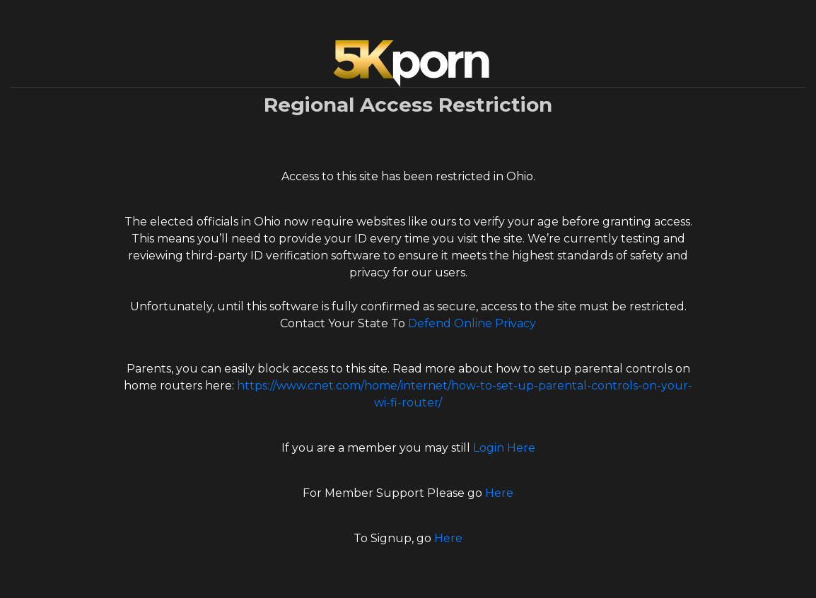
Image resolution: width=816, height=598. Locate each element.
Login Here (504, 448)
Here (499, 493)
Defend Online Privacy (472, 323)
